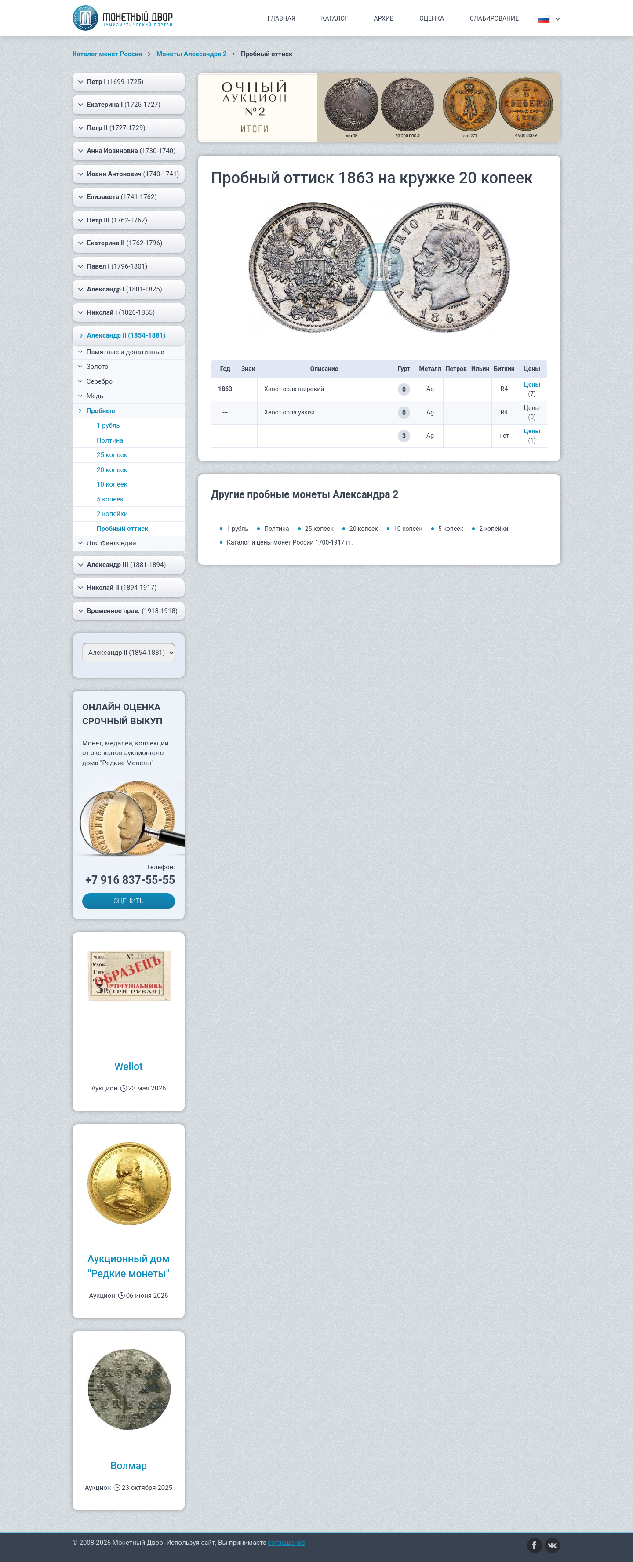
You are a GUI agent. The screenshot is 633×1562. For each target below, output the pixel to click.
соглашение (286, 1543)
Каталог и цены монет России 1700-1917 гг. (290, 542)
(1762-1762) (112, 220)
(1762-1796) (120, 243)
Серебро (95, 381)
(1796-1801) (112, 266)
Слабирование (494, 18)
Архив (384, 18)
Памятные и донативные (121, 352)
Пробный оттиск (122, 529)
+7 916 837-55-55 (130, 880)
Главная (281, 18)
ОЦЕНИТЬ (128, 901)
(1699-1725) (110, 81)
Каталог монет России (107, 54)
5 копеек (110, 499)
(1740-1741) (128, 174)
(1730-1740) (126, 150)
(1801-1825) (120, 289)
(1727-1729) (112, 128)
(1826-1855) (116, 312)
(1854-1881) (121, 335)
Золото (93, 367)
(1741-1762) (117, 197)
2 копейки (112, 514)
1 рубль (108, 425)
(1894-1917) (117, 587)
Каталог (334, 18)
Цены (532, 384)
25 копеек (112, 455)
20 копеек (112, 470)
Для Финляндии (107, 543)
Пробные (95, 411)
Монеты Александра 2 (191, 54)
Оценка (431, 18)
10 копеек (112, 484)
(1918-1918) (128, 611)
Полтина (110, 440)
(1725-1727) (119, 104)
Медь (90, 396)
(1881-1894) (122, 564)
